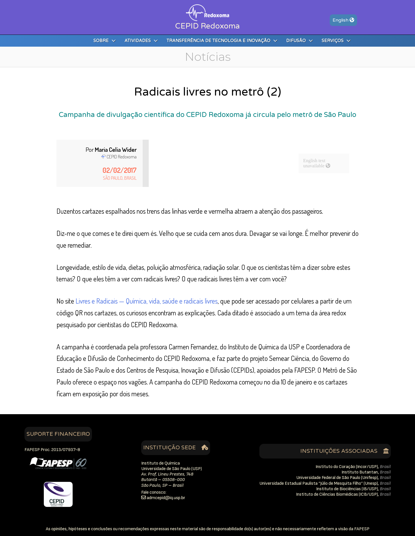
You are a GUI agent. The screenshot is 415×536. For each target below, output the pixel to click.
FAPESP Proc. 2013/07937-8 (52, 449)
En (343, 20)
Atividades (141, 40)
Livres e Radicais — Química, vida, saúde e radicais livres (147, 300)
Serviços (336, 40)
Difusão (299, 40)
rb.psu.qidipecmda (166, 498)
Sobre (104, 40)
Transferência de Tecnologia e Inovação (222, 40)
